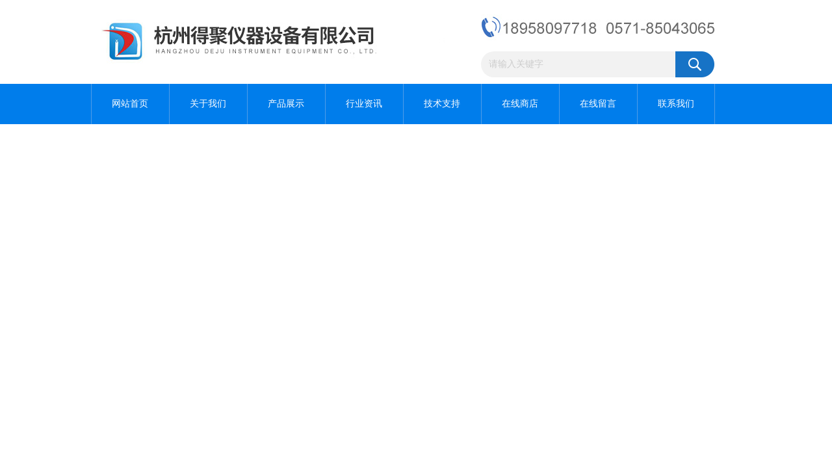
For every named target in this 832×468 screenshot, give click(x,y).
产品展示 (286, 104)
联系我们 (676, 104)
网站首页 (130, 104)
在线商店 (520, 104)
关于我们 (208, 104)
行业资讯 (364, 104)
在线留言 (598, 104)
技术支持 (442, 104)
